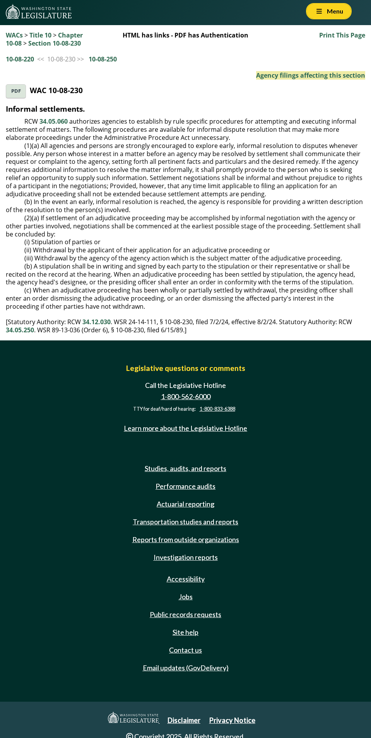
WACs (14, 35)
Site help (185, 632)
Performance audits (185, 486)
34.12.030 (96, 322)
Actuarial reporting (185, 504)
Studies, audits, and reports (185, 468)
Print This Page (342, 35)
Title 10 (40, 35)
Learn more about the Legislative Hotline (185, 428)
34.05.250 (20, 330)
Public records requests (185, 614)
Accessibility (186, 579)
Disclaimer (184, 720)
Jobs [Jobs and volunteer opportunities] (186, 596)
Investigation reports (186, 557)
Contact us (185, 650)
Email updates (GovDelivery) (186, 667)
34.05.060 (53, 121)
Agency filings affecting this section (310, 75)
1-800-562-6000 (185, 396)
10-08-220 (20, 59)
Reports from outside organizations (185, 539)
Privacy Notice (232, 720)
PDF (16, 91)
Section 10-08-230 (54, 43)
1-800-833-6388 (217, 409)
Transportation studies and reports (185, 521)
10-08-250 (103, 59)
